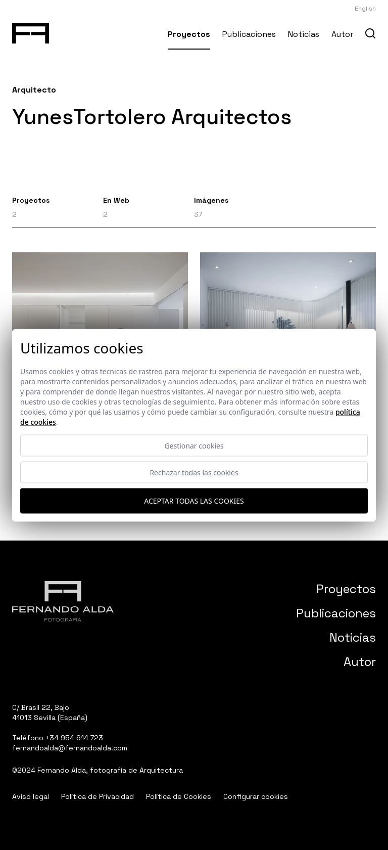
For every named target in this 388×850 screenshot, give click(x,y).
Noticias (303, 34)
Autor (342, 34)
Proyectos (189, 34)
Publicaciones (249, 34)
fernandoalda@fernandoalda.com (69, 747)
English (365, 9)
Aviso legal (30, 796)
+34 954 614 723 (74, 737)
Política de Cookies (178, 796)
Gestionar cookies (193, 445)
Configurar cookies (255, 796)
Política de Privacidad (97, 796)
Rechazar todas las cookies (194, 472)
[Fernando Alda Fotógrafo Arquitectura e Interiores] (30, 31)
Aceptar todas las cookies (194, 501)
